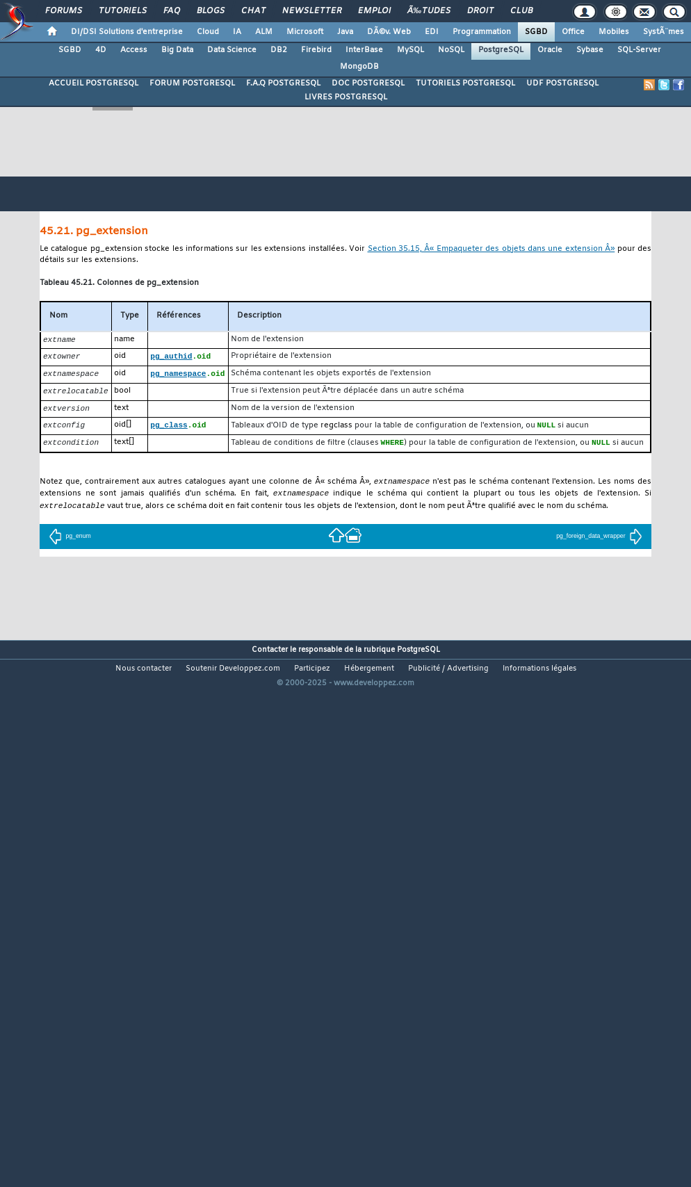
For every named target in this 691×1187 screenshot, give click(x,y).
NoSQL (451, 50)
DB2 (278, 50)
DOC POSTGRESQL (368, 83)
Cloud (208, 32)
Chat (253, 11)
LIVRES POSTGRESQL (345, 97)
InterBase (364, 50)
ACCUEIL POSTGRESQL (93, 83)
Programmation (482, 32)
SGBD (536, 32)
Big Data (177, 50)
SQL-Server (639, 50)
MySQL (410, 50)
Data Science (232, 50)
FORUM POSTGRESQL (192, 83)
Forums (63, 11)
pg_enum (69, 542)
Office (573, 32)
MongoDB (359, 67)
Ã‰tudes (429, 11)
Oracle (549, 50)
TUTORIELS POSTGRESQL (465, 83)
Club (521, 11)
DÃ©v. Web (389, 32)
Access (133, 50)
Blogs (210, 11)
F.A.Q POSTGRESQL (283, 83)
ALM (264, 32)
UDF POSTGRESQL (562, 83)
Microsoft (304, 32)
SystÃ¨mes (663, 32)
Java (345, 32)
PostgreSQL (500, 50)
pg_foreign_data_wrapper (599, 542)
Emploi (374, 11)
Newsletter (312, 11)
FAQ (171, 11)
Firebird (316, 50)
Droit (480, 11)
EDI (432, 32)
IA (237, 32)
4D (100, 50)
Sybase (589, 50)
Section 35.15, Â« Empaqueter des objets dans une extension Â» (491, 249)
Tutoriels (122, 11)
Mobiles (614, 32)
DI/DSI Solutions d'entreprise (127, 32)
